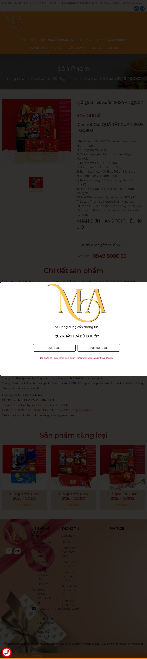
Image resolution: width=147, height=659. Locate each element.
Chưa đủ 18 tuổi (98, 328)
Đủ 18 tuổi (54, 328)
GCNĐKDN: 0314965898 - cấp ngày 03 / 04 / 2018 (44, 627)
